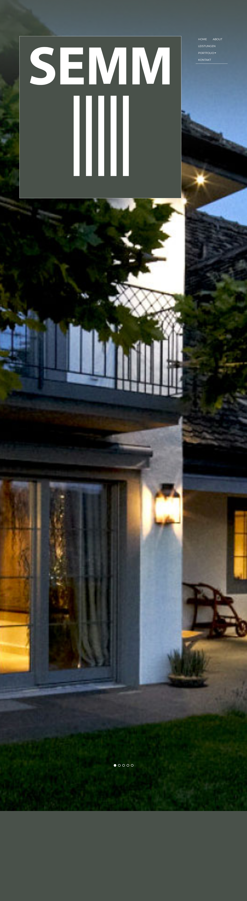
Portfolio (206, 52)
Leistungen (207, 45)
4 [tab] (130, 764)
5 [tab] (134, 764)
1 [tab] (117, 764)
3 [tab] (125, 764)
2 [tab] (121, 764)
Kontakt (204, 59)
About (217, 39)
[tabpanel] (123, 405)
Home (202, 39)
